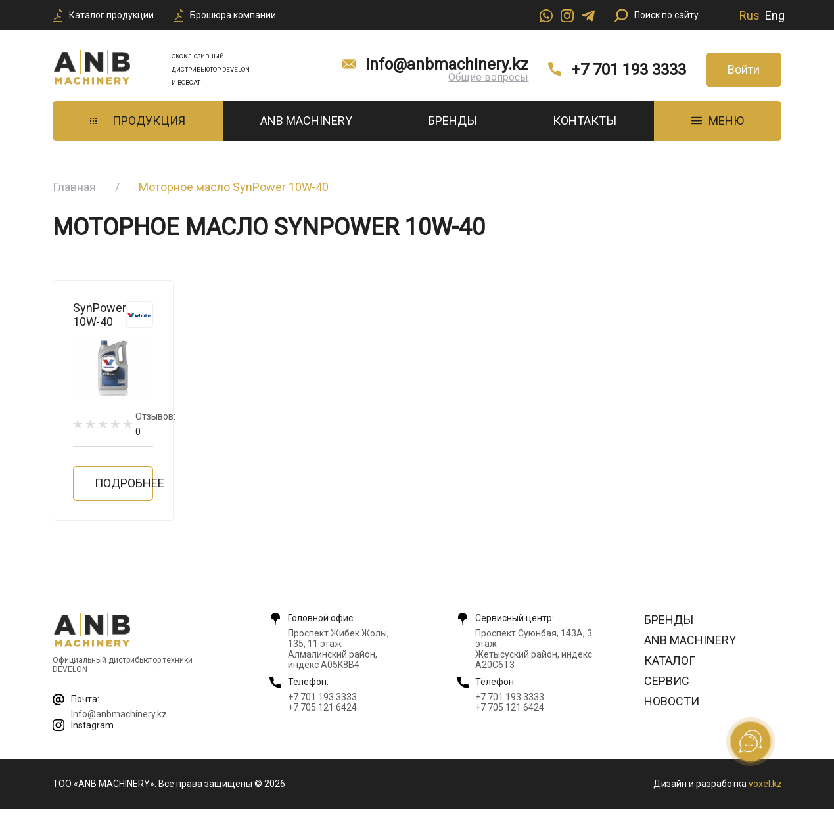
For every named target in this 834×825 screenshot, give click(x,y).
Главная (74, 187)
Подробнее (124, 483)
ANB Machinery (306, 120)
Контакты (584, 120)
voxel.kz (765, 783)
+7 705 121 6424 (322, 707)
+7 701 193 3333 (628, 70)
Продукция (137, 120)
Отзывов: (155, 424)
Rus (749, 15)
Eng (775, 15)
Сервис (666, 681)
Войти (744, 69)
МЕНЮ (717, 120)
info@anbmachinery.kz (446, 64)
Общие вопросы (488, 77)
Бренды (452, 120)
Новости (671, 701)
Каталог (669, 660)
